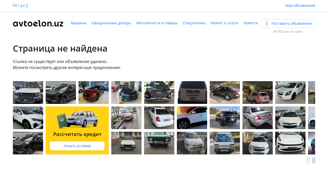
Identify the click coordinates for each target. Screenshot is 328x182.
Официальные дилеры (111, 22)
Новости (250, 22)
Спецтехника (194, 22)
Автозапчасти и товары (157, 22)
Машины (79, 22)
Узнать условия (77, 145)
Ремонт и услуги (224, 22)
